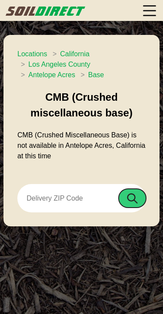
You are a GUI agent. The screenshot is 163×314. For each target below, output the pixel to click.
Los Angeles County (59, 64)
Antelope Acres (51, 74)
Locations (32, 54)
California (75, 54)
